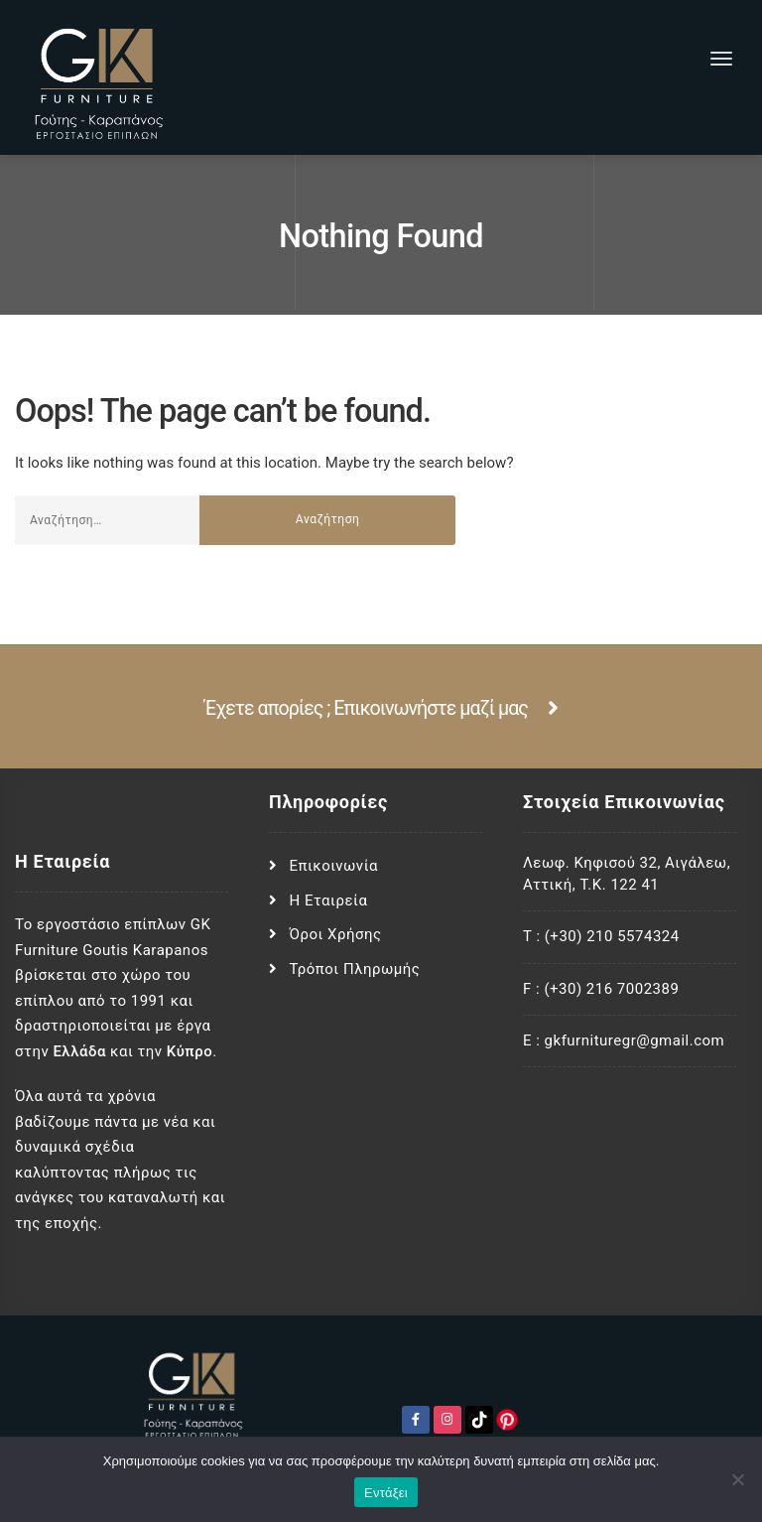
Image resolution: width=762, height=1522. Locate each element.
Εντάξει (386, 1492)
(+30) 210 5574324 (612, 936)
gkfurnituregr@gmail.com (635, 1040)
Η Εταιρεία (329, 900)
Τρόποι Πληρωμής (355, 969)
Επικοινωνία (334, 866)
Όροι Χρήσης (336, 934)
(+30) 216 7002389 (611, 989)
